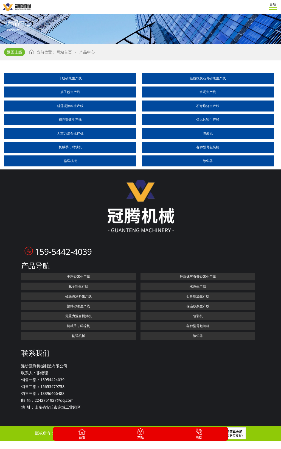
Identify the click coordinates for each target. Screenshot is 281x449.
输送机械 (70, 160)
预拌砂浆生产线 (70, 119)
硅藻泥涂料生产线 (70, 106)
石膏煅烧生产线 (207, 106)
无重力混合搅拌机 (70, 133)
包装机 (208, 133)
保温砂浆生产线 (207, 119)
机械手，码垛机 (70, 147)
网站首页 (64, 52)
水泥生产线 (207, 92)
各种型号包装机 (207, 147)
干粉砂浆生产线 (70, 78)
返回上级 (14, 52)
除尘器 (208, 160)
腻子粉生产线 (70, 92)
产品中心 (87, 52)
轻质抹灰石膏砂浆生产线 (208, 78)
